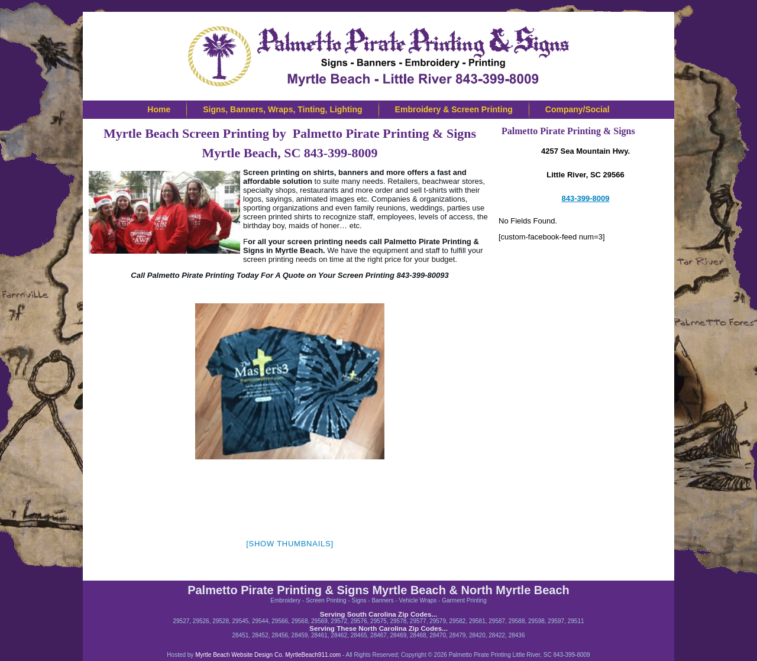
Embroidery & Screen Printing (454, 109)
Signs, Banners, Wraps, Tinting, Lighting (282, 109)
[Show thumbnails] (290, 543)
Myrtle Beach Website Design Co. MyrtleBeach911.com (267, 655)
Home (158, 109)
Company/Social (577, 109)
